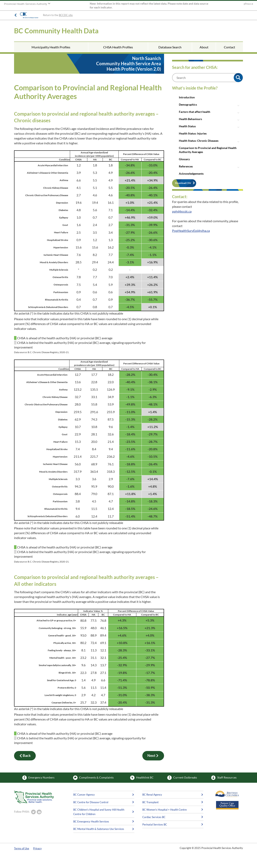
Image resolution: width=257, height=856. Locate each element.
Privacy (37, 848)
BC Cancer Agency (84, 794)
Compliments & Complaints (93, 777)
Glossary (184, 159)
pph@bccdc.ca (182, 211)
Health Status (187, 126)
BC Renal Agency (152, 794)
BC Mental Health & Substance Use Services (98, 829)
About (204, 47)
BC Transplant (150, 802)
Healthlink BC (142, 777)
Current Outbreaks (182, 777)
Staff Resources (224, 777)
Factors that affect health (194, 111)
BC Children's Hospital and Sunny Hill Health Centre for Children (98, 812)
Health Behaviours (190, 119)
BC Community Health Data (56, 30)
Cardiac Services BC (153, 817)
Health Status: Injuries (193, 133)
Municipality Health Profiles (51, 47)
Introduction (187, 97)
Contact (229, 47)
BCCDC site (66, 15)
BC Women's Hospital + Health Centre (164, 809)
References (186, 166)
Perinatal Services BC (154, 824)
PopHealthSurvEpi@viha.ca (191, 230)
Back (25, 755)
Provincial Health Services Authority (26, 3)
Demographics (188, 104)
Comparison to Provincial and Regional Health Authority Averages (208, 150)
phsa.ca (248, 3)
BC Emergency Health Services (91, 821)
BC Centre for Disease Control (90, 802)
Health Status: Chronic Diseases (198, 140)
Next (153, 755)
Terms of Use (21, 848)
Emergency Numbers (38, 777)
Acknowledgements (191, 173)
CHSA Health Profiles (118, 47)
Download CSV (183, 182)
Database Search (170, 47)
